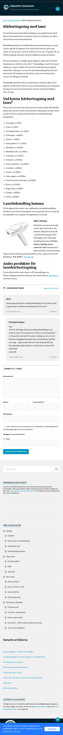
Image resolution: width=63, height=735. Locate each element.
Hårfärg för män (14, 546)
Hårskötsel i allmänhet (14, 602)
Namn (6, 402)
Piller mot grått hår (10, 688)
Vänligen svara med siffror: (14, 434)
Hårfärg (9, 531)
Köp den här (29, 257)
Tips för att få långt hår (16, 628)
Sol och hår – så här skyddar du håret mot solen (25, 623)
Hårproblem (10, 556)
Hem (5, 20)
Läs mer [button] (17, 731)
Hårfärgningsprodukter (16, 551)
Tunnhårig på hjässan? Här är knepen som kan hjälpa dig (23, 657)
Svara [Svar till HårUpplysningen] (54, 357)
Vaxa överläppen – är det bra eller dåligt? (18, 652)
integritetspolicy (41, 706)
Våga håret (7, 683)
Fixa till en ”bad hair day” (17, 612)
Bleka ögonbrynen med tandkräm (15, 667)
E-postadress (39, 402)
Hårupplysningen (22, 6)
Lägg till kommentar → (52, 288)
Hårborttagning (14, 20)
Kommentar (8, 376)
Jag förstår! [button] (52, 729)
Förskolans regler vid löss (12, 672)
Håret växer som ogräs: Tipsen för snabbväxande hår (23, 678)
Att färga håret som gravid (13, 662)
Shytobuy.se (54, 275)
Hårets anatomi (13, 582)
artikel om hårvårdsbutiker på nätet (22, 491)
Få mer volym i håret (15, 617)
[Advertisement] (20, 509)
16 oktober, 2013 (13, 311)
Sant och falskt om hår (16, 587)
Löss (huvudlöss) (14, 561)
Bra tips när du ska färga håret (19, 541)
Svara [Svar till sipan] (54, 311)
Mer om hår (10, 577)
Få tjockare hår (13, 607)
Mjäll (9, 566)
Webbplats (7, 414)
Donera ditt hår (13, 592)
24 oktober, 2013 (16, 357)
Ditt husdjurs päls (14, 597)
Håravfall (11, 572)
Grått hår (11, 536)
